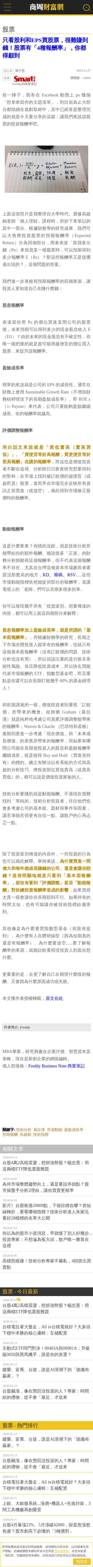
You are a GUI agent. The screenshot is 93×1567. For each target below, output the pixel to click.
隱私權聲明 (62, 1551)
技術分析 (23, 1130)
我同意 (82, 1562)
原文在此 (54, 998)
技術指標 (41, 1134)
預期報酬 (10, 1134)
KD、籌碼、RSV (59, 574)
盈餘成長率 (73, 1130)
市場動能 (54, 1130)
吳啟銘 (25, 1134)
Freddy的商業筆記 (24, 81)
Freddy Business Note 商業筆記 (56, 1066)
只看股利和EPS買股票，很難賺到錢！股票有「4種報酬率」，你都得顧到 (45, 48)
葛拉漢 (39, 1130)
